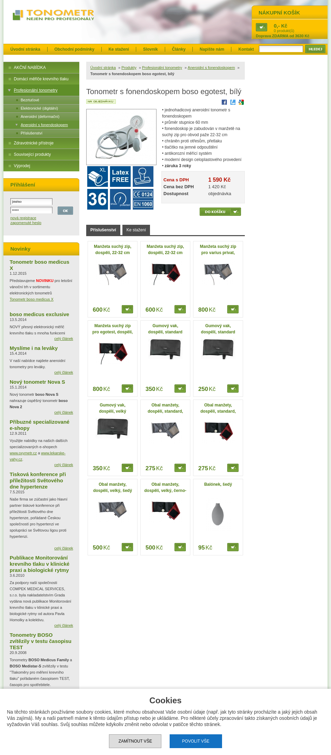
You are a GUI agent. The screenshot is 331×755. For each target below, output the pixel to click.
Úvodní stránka (25, 49)
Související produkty (32, 154)
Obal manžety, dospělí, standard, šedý (165, 411)
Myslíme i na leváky (34, 348)
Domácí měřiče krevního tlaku (41, 79)
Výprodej (22, 165)
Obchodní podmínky (74, 49)
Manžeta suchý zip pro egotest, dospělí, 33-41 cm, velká (112, 332)
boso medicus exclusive (39, 314)
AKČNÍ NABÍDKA (30, 67)
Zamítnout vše (135, 741)
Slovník (150, 49)
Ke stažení (119, 49)
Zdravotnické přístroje (33, 143)
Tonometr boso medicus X (31, 299)
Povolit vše (195, 741)
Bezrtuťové (30, 100)
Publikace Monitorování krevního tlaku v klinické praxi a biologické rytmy (39, 564)
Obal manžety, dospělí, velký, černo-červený (165, 490)
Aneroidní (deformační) (40, 116)
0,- (277, 26)
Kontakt (246, 49)
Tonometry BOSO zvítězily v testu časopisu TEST (40, 641)
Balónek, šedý (218, 484)
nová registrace (23, 218)
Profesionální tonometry (36, 90)
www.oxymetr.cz (23, 453)
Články (178, 49)
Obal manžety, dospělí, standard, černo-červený (218, 411)
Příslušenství (31, 133)
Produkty (128, 68)
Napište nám (212, 49)
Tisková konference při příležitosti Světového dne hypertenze (38, 480)
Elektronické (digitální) (39, 108)
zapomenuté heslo (25, 223)
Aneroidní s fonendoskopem (44, 125)
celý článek (63, 338)
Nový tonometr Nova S (37, 382)
